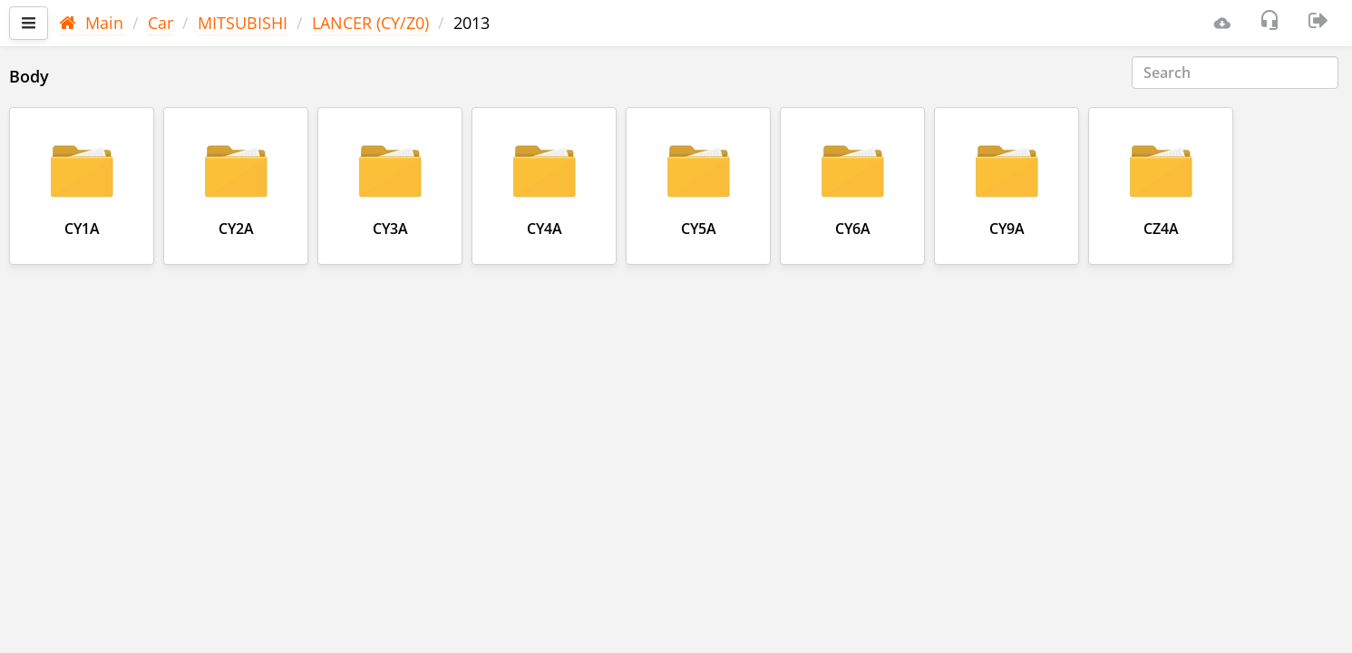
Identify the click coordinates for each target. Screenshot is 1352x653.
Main (91, 23)
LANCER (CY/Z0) (370, 23)
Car (160, 23)
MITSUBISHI (242, 23)
